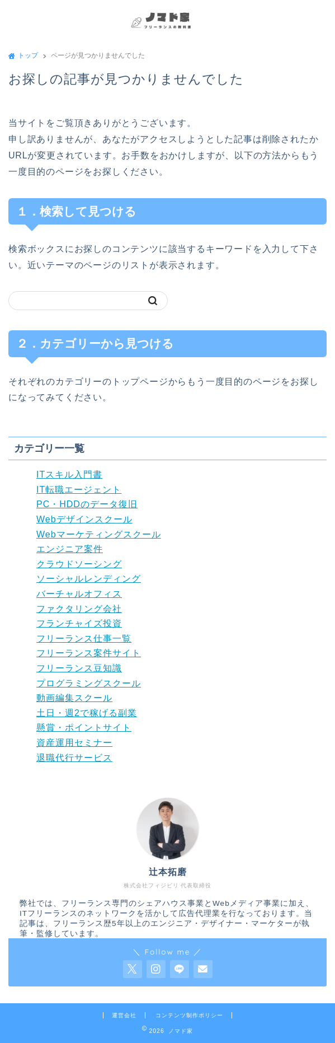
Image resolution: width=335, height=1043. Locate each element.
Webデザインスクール (84, 519)
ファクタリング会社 (79, 609)
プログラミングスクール (88, 683)
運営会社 (124, 1015)
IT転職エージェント (78, 489)
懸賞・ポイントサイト (83, 727)
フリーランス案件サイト (88, 653)
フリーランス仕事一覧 (83, 638)
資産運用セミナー (74, 742)
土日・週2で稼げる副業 (86, 713)
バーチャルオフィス (79, 593)
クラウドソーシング (79, 564)
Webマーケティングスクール (98, 534)
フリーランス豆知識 (79, 668)
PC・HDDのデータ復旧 (87, 504)
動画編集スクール (74, 698)
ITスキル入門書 (69, 474)
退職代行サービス (74, 758)
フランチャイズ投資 (79, 623)
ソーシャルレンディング (88, 578)
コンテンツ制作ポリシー (189, 1015)
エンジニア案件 (69, 549)
